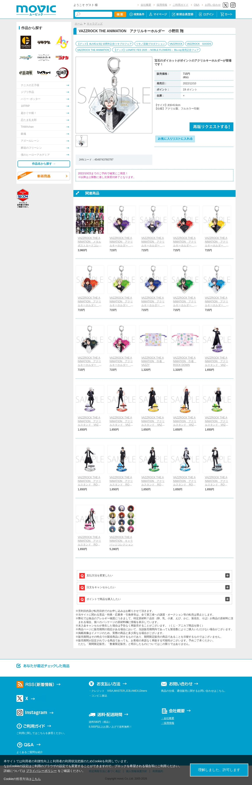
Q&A (196, 4)
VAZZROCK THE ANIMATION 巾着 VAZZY (153, 361)
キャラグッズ (95, 23)
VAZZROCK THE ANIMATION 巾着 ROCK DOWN (184, 361)
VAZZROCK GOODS (199, 43)
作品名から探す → (44, 163)
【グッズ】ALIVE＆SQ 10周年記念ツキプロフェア (104, 43)
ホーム (79, 23)
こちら (36, 779)
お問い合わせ (213, 4)
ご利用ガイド (180, 4)
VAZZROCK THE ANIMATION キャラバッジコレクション (121, 541)
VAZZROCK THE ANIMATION (93, 50)
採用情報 (162, 4)
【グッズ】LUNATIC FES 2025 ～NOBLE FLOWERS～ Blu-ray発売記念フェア (156, 50)
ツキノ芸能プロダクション (150, 43)
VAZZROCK (175, 43)
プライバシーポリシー (41, 771)
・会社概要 (167, 718)
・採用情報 (167, 723)
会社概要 (146, 4)
